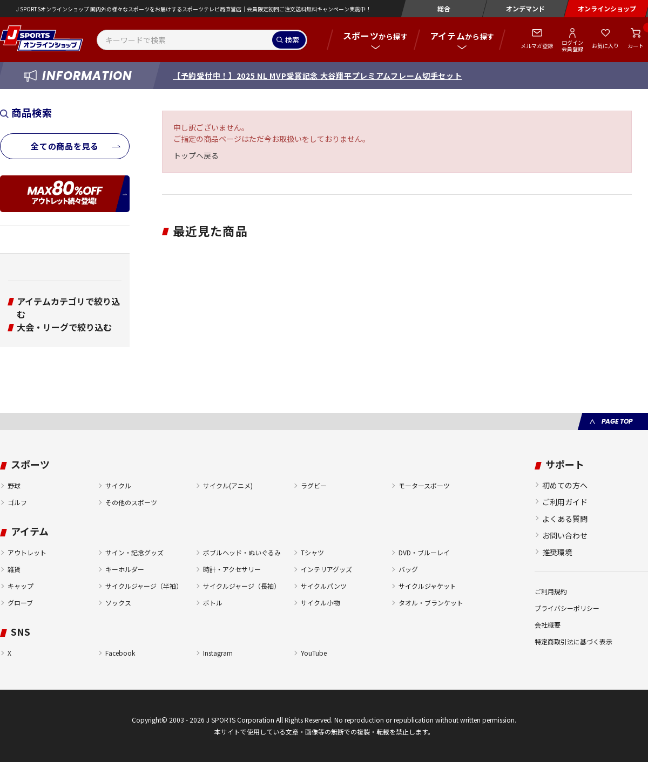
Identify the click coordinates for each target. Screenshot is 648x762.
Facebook (120, 652)
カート (635, 46)
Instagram (218, 652)
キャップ (20, 585)
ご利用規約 (551, 591)
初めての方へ (565, 485)
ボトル (212, 602)
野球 (14, 485)
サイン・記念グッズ (134, 552)
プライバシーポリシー (567, 608)
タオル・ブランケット (431, 602)
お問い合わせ (565, 535)
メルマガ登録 (537, 46)
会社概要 (548, 624)
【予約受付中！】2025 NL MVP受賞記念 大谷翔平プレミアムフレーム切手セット (317, 75)
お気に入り (605, 46)
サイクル (118, 485)
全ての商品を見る (65, 146)
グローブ (20, 602)
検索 (292, 40)
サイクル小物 (320, 602)
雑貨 (14, 569)
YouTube (314, 652)
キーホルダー (124, 569)
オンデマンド (525, 8)
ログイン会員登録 (572, 45)
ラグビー (314, 485)
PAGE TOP (617, 421)
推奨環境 (557, 552)
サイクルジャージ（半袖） (144, 585)
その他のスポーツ (131, 502)
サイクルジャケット (427, 585)
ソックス (118, 602)
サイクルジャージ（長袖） (241, 585)
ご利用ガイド (565, 501)
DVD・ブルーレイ (424, 552)
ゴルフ (17, 502)
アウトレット (27, 552)
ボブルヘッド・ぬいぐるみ (242, 552)
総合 (443, 8)
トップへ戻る (196, 155)
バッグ (408, 569)
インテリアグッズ (326, 569)
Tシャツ (312, 552)
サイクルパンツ (324, 585)
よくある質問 (565, 518)
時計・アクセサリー (232, 569)
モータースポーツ (424, 485)
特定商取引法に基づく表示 (573, 641)
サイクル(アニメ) (228, 485)
